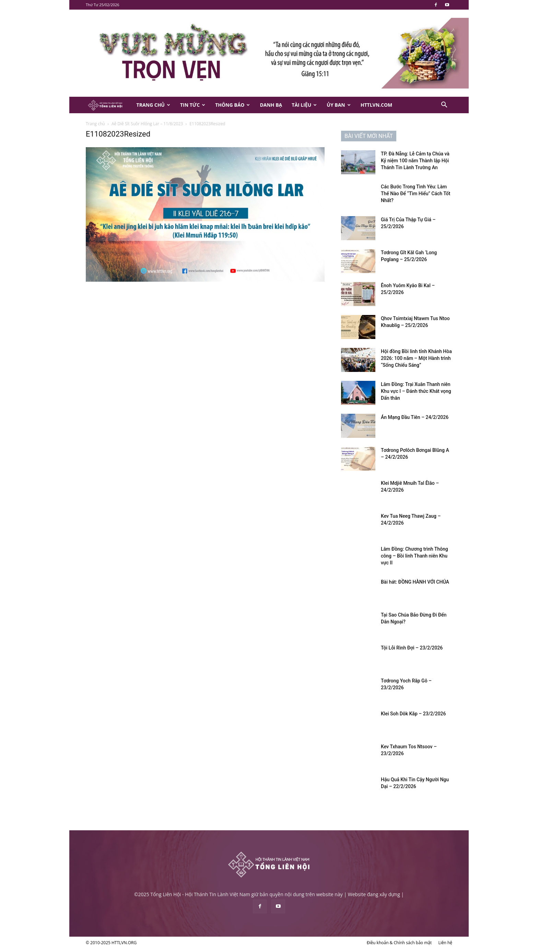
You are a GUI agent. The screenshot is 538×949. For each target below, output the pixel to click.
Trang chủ (95, 124)
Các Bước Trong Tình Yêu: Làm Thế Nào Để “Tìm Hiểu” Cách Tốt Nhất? (415, 193)
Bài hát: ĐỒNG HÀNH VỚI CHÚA (415, 582)
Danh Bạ (271, 105)
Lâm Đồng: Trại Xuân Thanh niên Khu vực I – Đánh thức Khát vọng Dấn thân (416, 391)
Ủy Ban (338, 105)
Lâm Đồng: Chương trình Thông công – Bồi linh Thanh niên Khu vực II (414, 555)
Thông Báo (232, 105)
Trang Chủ (153, 105)
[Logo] (109, 105)
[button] (444, 105)
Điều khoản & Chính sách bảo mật (399, 943)
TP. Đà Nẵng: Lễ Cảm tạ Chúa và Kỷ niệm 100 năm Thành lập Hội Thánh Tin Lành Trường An (415, 160)
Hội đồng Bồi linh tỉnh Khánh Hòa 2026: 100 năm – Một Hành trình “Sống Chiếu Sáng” (416, 358)
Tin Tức (192, 105)
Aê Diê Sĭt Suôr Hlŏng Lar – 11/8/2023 (147, 124)
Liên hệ (445, 943)
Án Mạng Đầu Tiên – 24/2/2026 (414, 417)
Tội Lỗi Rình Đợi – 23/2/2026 (412, 648)
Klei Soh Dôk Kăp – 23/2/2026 (413, 713)
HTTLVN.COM (377, 105)
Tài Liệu (304, 105)
